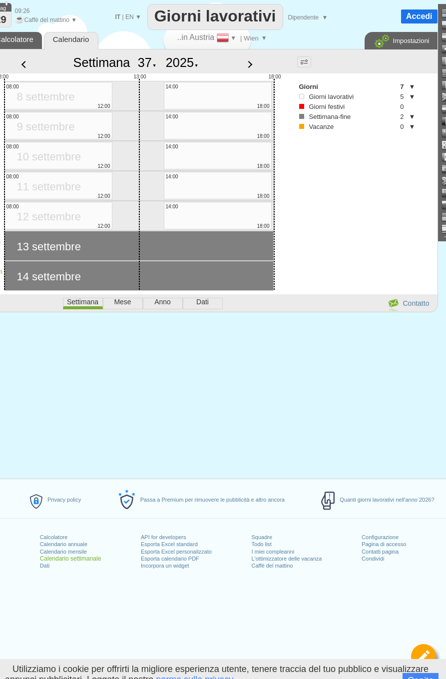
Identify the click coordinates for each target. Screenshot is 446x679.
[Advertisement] (347, 220)
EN (129, 16)
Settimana (101, 62)
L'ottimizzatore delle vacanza (287, 559)
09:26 (22, 10)
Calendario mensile (63, 552)
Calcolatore (54, 537)
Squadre (262, 537)
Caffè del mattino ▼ (46, 19)
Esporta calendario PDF (170, 559)
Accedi (419, 16)
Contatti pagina (380, 552)
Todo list (262, 544)
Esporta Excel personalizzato (176, 552)
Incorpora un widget (165, 566)
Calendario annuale (63, 544)
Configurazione (380, 537)
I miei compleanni (273, 552)
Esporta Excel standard (169, 544)
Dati (45, 566)
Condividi (373, 559)
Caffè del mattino (272, 566)
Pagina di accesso (384, 544)
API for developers (163, 537)
